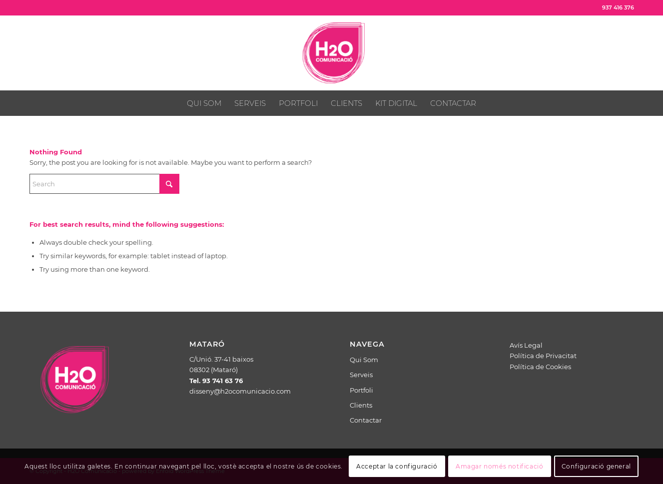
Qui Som (364, 360)
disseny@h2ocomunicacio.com (240, 391)
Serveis (361, 375)
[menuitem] (204, 103)
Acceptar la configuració (396, 466)
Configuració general (596, 466)
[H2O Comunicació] (331, 52)
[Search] (104, 184)
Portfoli (361, 390)
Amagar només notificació (499, 466)
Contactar (366, 420)
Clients (361, 405)
